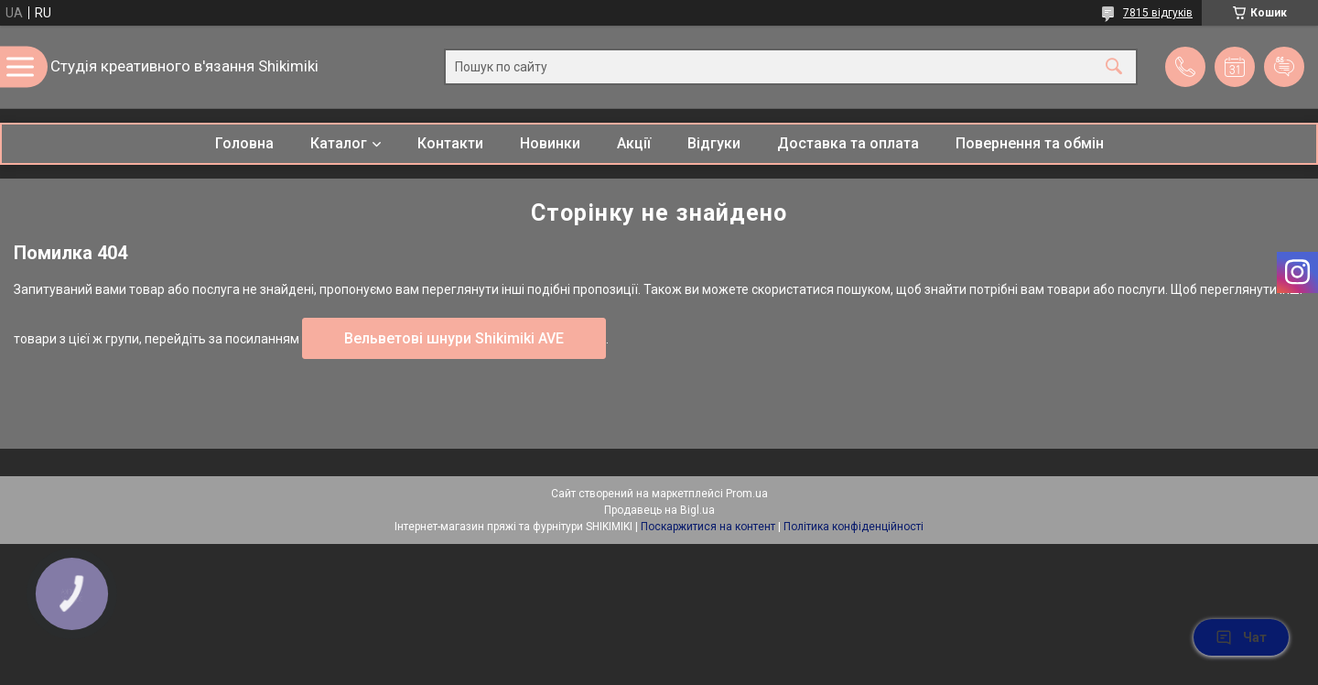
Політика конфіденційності (853, 526)
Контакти (450, 143)
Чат (1241, 637)
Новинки (550, 143)
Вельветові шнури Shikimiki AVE (454, 338)
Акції (634, 143)
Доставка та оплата (848, 143)
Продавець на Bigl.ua (659, 510)
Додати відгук (1284, 67)
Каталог (338, 143)
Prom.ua (747, 493)
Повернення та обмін (1030, 143)
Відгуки (713, 143)
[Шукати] (1114, 67)
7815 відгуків (1158, 12)
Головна (244, 143)
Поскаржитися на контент (708, 526)
